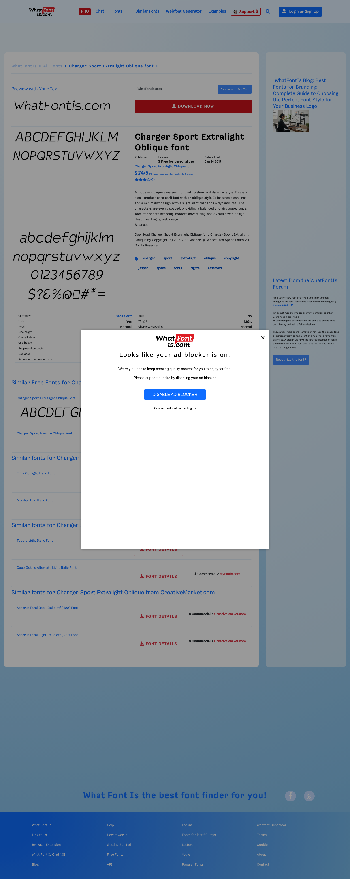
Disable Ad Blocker (175, 394)
